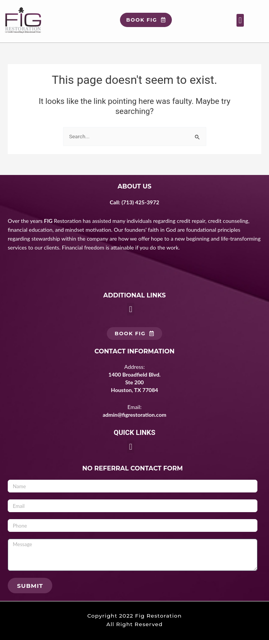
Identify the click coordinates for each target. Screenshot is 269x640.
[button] (240, 20)
